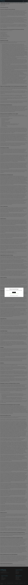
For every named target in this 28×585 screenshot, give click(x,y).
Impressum (17, 295)
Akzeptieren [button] (14, 292)
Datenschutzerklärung (12, 295)
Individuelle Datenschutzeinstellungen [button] (14, 293)
